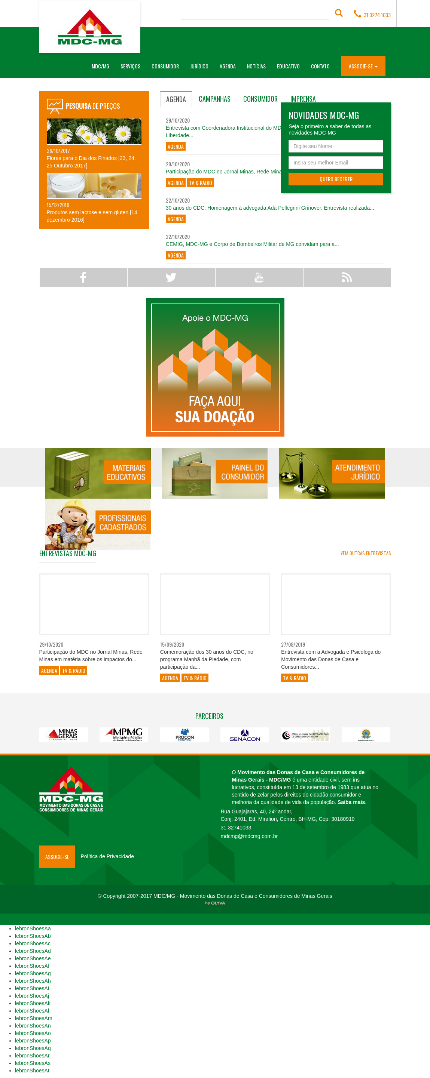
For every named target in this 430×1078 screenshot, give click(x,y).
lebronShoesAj (32, 996)
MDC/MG (103, 66)
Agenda (228, 66)
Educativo (288, 66)
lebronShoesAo (33, 1033)
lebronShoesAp (33, 1041)
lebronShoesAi (32, 988)
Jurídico (199, 66)
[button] (363, 65)
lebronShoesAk (33, 1003)
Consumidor (165, 66)
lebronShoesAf (32, 966)
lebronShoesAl (32, 1011)
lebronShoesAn (33, 1026)
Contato (320, 66)
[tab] (176, 99)
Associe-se (57, 856)
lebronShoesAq (33, 1048)
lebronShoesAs (33, 1063)
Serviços (130, 66)
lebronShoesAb (33, 936)
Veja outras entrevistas (366, 553)
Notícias (256, 66)
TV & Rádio (200, 183)
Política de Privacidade (107, 856)
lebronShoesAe (33, 958)
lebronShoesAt (32, 1071)
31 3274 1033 (372, 14)
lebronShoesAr (32, 1056)
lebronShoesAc (33, 943)
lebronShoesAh (33, 981)
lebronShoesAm (33, 1018)
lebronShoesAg (33, 973)
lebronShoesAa (33, 928)
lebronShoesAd (33, 951)
